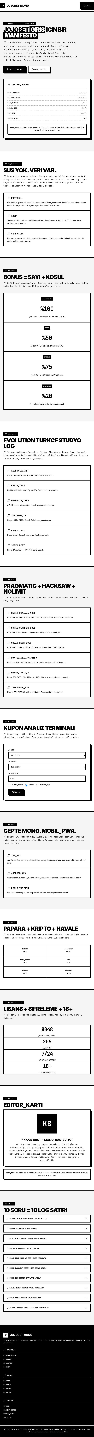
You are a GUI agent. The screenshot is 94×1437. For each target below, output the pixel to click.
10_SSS (6, 1406)
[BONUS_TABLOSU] (39, 69)
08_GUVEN (7, 1392)
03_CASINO (7, 1363)
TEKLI (31, 785)
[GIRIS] (87, 6)
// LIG (11, 750)
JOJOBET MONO (14, 5)
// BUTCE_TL (13, 773)
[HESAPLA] (16, 792)
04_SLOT (6, 1367)
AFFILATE (7, 1418)
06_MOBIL (7, 1384)
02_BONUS (7, 1359)
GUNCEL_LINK (8, 1414)
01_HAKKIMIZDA (9, 1355)
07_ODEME (7, 1388)
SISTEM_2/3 (45, 785)
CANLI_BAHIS (17, 785)
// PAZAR (12, 762)
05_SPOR (6, 1381)
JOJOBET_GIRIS (9, 1410)
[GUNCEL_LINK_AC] (15, 69)
